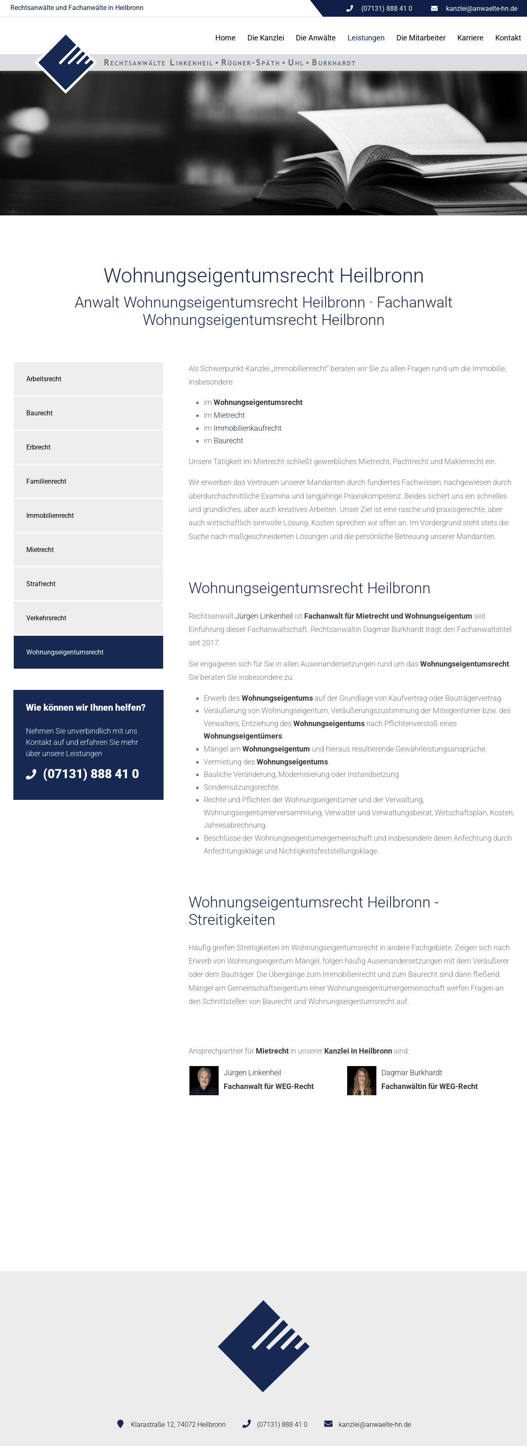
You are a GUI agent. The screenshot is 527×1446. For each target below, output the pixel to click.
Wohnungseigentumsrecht (64, 652)
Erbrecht (38, 447)
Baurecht (39, 413)
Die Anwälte (316, 37)
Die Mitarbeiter (421, 37)
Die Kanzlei (265, 37)
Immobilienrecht (50, 515)
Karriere (470, 37)
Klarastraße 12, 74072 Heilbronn (178, 1425)
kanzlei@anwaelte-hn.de (481, 8)
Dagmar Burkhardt (411, 1072)
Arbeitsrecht (43, 379)
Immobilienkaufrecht (248, 428)
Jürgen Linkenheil (264, 616)
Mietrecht (40, 550)
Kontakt (508, 37)
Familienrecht (46, 481)
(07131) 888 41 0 (282, 1425)
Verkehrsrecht (46, 618)
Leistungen (366, 37)
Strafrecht (40, 584)
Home (225, 37)
